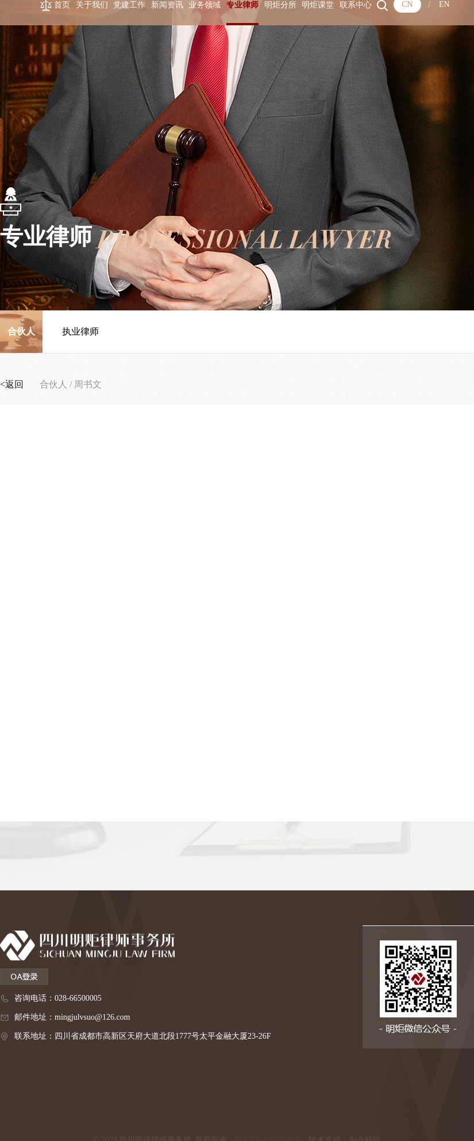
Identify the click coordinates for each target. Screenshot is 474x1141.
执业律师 (80, 331)
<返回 (13, 384)
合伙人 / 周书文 (71, 384)
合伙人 (21, 331)
